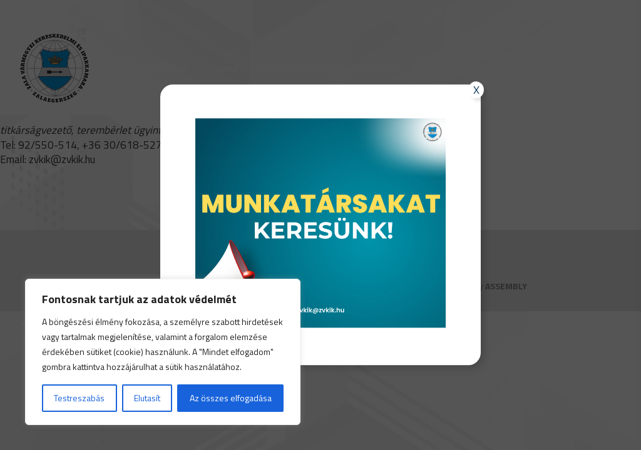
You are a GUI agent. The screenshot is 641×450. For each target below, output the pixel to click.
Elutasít (147, 397)
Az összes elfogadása (231, 397)
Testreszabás (79, 397)
